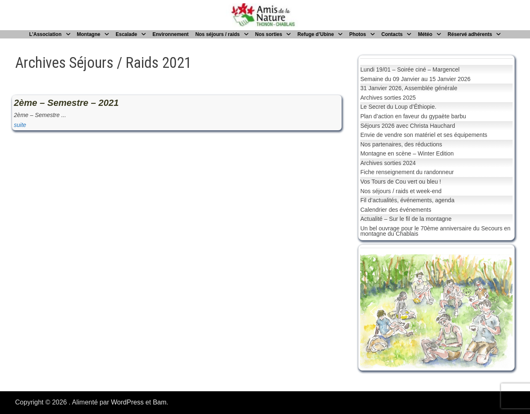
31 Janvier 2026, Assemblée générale (408, 88)
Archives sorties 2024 (388, 163)
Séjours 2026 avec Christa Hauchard (407, 125)
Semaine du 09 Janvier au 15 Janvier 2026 (415, 79)
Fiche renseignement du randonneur (407, 172)
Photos (357, 34)
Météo (425, 34)
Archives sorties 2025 (388, 97)
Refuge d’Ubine (315, 34)
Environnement (170, 34)
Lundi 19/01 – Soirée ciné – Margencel (410, 69)
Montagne (89, 34)
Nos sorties (268, 34)
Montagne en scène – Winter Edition (407, 153)
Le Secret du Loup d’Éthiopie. (398, 106)
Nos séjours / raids (217, 34)
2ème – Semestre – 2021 (66, 103)
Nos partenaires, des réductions (401, 144)
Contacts (391, 34)
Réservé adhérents (470, 34)
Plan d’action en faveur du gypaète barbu (413, 116)
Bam (159, 402)
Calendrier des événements (395, 209)
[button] (373, 311)
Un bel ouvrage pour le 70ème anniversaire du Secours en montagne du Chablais (435, 231)
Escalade (126, 34)
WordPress (127, 402)
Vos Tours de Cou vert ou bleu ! (400, 181)
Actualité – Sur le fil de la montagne (405, 218)
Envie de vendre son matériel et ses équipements (423, 135)
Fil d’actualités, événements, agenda (407, 200)
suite (20, 125)
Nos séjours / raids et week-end (400, 191)
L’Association (45, 34)
